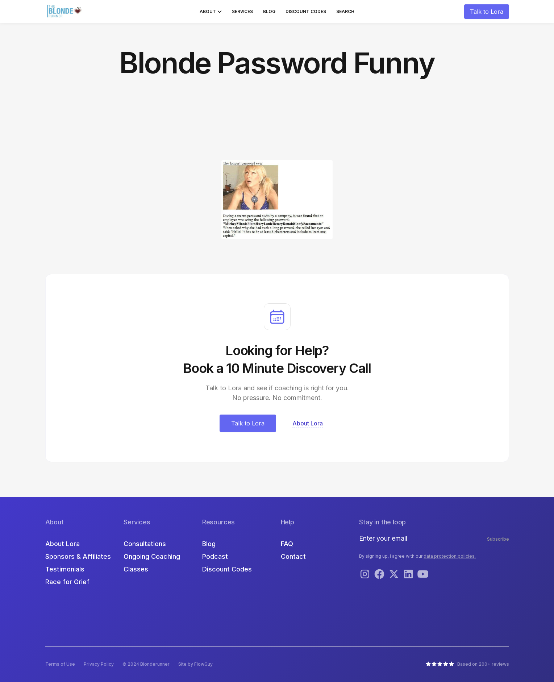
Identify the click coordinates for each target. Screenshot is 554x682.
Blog (269, 11)
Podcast (215, 556)
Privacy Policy (99, 664)
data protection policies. (450, 556)
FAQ (287, 544)
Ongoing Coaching (152, 556)
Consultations (145, 544)
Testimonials (64, 569)
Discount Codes (306, 11)
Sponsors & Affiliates (78, 556)
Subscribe (498, 539)
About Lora (62, 544)
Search (345, 11)
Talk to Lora (486, 11)
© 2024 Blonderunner (146, 664)
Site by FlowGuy (195, 664)
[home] (65, 12)
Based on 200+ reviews (483, 664)
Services (242, 11)
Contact (293, 556)
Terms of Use (60, 664)
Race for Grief (67, 582)
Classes (136, 569)
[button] (211, 11)
